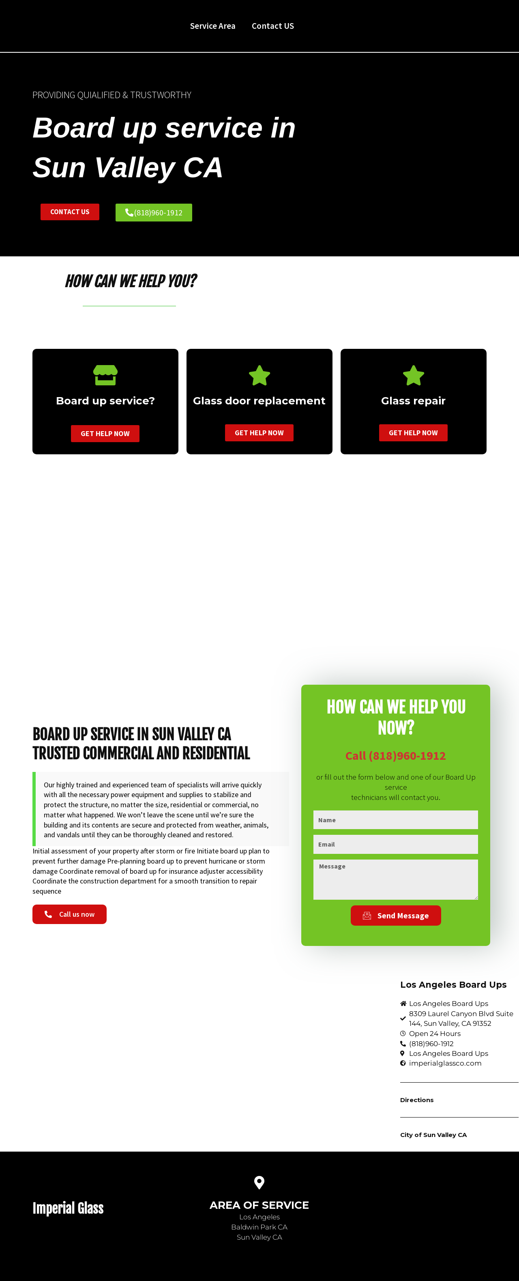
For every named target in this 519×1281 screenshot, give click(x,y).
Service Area (213, 25)
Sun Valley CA (259, 1237)
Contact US (273, 25)
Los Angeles (259, 1217)
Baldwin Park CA (259, 1227)
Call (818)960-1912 (396, 755)
